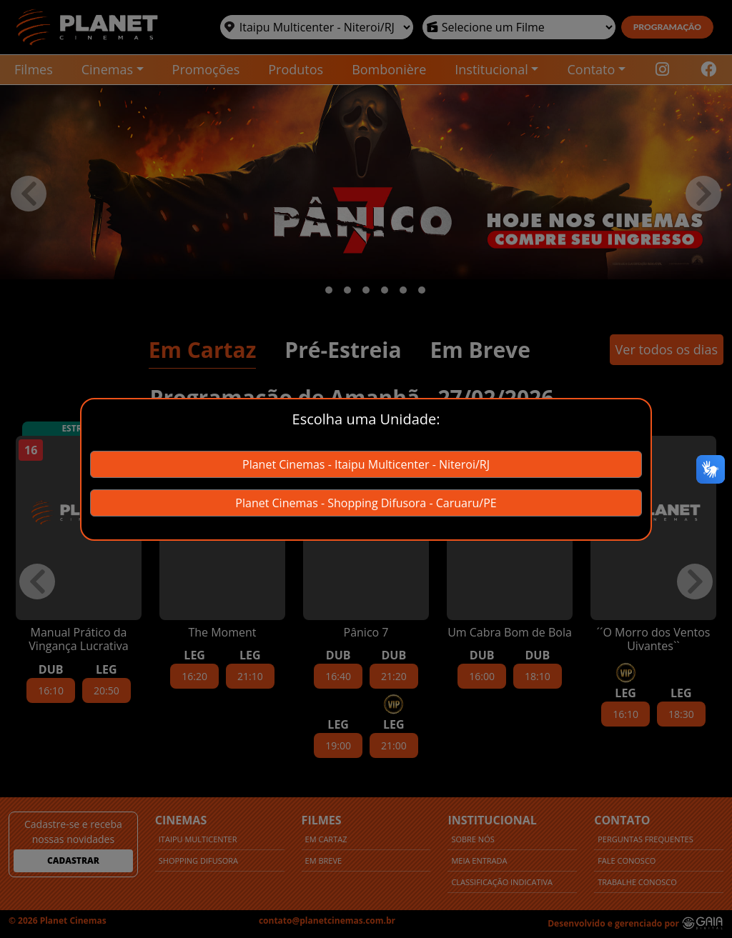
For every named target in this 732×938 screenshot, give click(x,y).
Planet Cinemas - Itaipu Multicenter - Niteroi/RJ (366, 464)
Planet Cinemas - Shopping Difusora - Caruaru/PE (365, 503)
